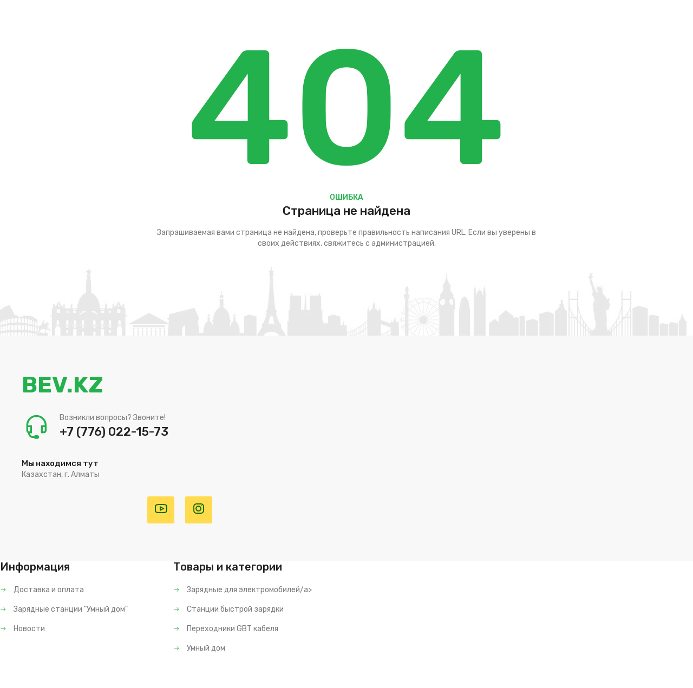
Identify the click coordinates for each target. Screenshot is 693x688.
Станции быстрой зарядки (228, 609)
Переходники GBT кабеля (225, 628)
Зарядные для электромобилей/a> (242, 589)
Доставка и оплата (42, 589)
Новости (22, 628)
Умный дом (199, 648)
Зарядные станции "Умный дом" (64, 609)
